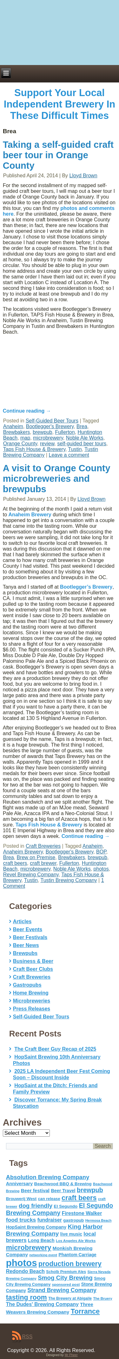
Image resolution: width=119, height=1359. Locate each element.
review (47, 443)
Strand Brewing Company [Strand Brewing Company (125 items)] (61, 1290)
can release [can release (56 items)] (49, 1198)
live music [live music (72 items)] (71, 1234)
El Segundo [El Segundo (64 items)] (66, 1206)
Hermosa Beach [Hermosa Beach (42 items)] (98, 1220)
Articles (22, 921)
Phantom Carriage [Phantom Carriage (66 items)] (77, 1254)
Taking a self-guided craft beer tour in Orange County (58, 155)
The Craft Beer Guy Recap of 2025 (55, 1049)
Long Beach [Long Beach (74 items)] (41, 1240)
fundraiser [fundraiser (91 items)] (49, 1220)
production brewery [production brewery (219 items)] (70, 1264)
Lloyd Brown (83, 175)
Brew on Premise (36, 857)
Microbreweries (31, 1000)
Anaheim (13, 426)
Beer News (26, 945)
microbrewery (48, 438)
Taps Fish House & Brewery (34, 449)
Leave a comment (69, 455)
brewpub (42, 432)
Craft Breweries (43, 846)
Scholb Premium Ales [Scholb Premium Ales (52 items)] (66, 1272)
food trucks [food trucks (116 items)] (21, 1220)
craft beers (15, 863)
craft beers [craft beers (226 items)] (79, 1198)
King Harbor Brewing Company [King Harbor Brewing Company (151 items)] (54, 1230)
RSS (27, 1336)
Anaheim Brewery (30, 514)
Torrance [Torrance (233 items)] (85, 1311)
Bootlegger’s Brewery (86, 587)
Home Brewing (31, 993)
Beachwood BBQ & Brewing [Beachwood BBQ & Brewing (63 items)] (63, 1183)
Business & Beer (33, 961)
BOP (101, 851)
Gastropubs (27, 985)
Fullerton (65, 432)
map (25, 438)
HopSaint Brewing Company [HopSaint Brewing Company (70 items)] (36, 1227)
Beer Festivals (30, 937)
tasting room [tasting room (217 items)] (26, 1297)
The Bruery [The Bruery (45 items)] (102, 1298)
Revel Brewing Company (31, 874)
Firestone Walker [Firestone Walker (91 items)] (82, 1213)
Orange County (20, 443)
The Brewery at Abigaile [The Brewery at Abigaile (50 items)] (70, 1298)
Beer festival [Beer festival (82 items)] (35, 1190)
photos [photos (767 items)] (21, 1263)
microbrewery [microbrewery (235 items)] (28, 1247)
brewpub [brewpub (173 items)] (90, 1189)
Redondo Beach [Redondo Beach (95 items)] (25, 1271)
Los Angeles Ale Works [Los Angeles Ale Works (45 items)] (76, 1241)
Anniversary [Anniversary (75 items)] (19, 1183)
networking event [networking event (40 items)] (43, 1255)
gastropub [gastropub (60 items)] (73, 1220)
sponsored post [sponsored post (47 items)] (66, 1284)
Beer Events (28, 929)
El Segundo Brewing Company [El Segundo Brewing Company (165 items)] (59, 1209)
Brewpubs (25, 953)
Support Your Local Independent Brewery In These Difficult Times (59, 104)
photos (101, 869)
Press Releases (31, 1008)
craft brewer (43, 863)
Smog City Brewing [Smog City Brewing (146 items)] (65, 1277)
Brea (81, 426)
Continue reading (86, 836)
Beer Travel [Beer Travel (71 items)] (63, 1190)
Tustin (75, 449)
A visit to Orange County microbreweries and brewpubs (56, 478)
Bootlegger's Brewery (50, 426)
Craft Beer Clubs (33, 969)
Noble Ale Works (84, 438)
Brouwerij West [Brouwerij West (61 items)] (21, 1198)
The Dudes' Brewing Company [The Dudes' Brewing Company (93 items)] (42, 1304)
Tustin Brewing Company (68, 880)
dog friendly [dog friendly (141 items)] (35, 1205)
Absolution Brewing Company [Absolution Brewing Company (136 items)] (47, 1177)
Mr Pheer (71, 1355)
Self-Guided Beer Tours (41, 1016)
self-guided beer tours (81, 443)
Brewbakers (16, 432)
